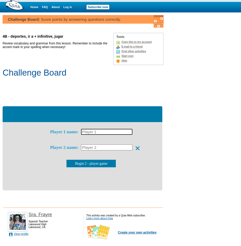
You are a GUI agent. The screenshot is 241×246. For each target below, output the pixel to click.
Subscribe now (98, 7)
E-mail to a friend (132, 46)
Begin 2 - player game (91, 163)
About (55, 7)
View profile (21, 233)
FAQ (45, 7)
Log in (67, 7)
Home (34, 7)
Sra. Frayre (40, 214)
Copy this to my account (137, 42)
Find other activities (134, 51)
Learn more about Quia (99, 218)
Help (124, 60)
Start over (128, 56)
